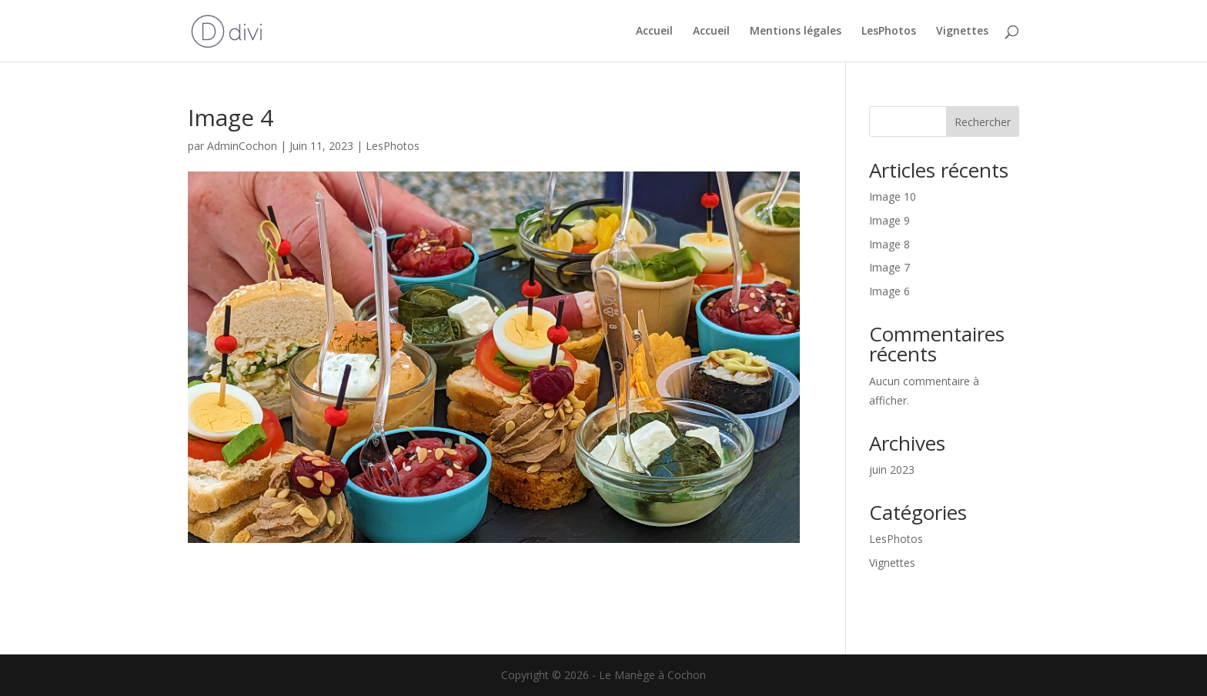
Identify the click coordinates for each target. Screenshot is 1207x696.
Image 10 (892, 196)
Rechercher (983, 122)
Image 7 (889, 267)
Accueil (654, 31)
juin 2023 (891, 469)
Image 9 (889, 220)
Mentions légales (795, 31)
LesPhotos (888, 31)
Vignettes (962, 31)
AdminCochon (242, 145)
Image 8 (889, 244)
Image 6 (889, 291)
